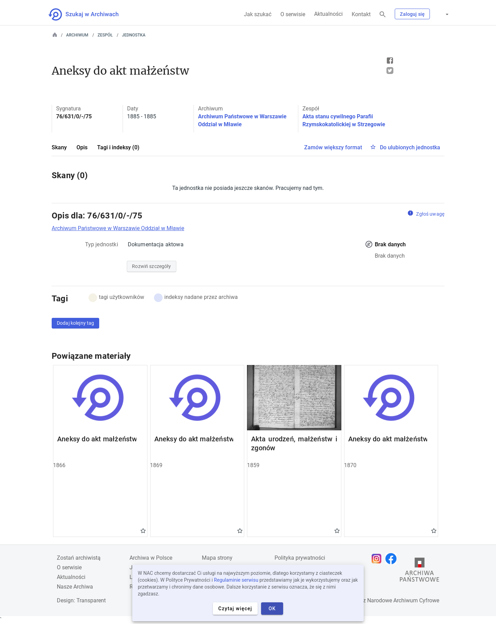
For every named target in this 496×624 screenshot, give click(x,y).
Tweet (389, 70)
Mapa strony (217, 558)
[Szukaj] (382, 14)
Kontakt (361, 14)
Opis (81, 147)
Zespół (105, 35)
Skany (59, 147)
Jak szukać (257, 14)
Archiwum (77, 35)
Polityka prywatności (300, 558)
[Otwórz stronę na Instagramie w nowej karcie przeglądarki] (378, 558)
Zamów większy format (333, 147)
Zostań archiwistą (79, 558)
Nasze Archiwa (75, 586)
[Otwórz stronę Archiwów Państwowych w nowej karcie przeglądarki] (419, 571)
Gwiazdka (143, 530)
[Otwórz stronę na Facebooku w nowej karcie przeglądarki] (392, 558)
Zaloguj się (412, 14)
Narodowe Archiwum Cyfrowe (403, 600)
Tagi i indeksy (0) (118, 147)
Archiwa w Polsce (151, 558)
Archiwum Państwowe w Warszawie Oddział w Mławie (118, 228)
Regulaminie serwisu (236, 580)
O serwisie (292, 14)
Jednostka (133, 35)
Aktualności (328, 14)
